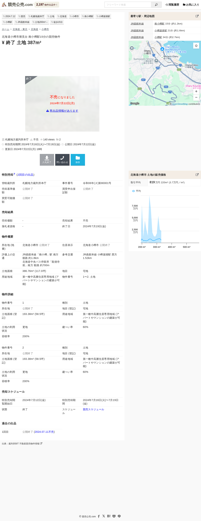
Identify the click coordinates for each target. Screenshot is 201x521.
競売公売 (16, 4)
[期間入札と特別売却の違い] (14, 174)
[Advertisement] (62, 60)
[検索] (156, 5)
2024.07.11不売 (44, 431)
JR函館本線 (23, 22)
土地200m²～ (41, 22)
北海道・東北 (20, 29)
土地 (52, 16)
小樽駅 (8, 22)
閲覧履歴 (172, 4)
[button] (196, 46)
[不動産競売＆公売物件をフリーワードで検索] (127, 5)
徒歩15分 (58, 22)
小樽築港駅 (104, 16)
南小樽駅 (88, 16)
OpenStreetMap (180, 104)
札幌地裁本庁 (37, 16)
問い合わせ (62, 160)
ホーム (5, 29)
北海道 (63, 16)
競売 (23, 16)
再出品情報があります (64, 110)
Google (134, 103)
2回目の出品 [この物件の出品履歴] (25, 174)
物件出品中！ (47, 4)
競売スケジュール (93, 409)
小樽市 (75, 16)
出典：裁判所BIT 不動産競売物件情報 (22, 443)
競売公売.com (89, 516)
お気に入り (191, 4)
